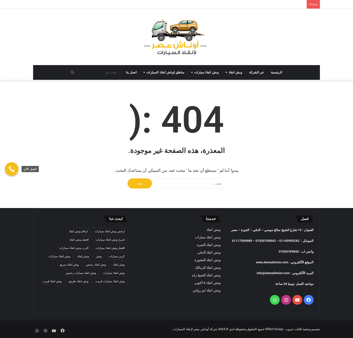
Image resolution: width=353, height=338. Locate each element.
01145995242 (289, 241)
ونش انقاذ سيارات (206, 72)
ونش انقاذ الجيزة (209, 245)
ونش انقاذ (235, 72)
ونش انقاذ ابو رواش (207, 290)
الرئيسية (276, 72)
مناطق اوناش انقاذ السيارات (165, 72)
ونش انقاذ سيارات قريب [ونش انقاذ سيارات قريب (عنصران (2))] (110, 281)
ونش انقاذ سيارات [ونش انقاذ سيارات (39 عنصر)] (114, 273)
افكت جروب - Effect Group (283, 329)
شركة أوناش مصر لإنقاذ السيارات (195, 329)
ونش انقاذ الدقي (209, 252)
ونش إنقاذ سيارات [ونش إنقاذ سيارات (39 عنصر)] (59, 256)
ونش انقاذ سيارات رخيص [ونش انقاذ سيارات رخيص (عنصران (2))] (81, 273)
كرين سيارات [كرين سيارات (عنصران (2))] (117, 256)
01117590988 (242, 241)
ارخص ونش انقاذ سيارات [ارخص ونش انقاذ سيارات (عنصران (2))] (110, 231)
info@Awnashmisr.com (273, 273)
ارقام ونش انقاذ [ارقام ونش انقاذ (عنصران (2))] (78, 231)
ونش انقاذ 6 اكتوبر (208, 283)
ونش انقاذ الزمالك (208, 267)
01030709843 (266, 241)
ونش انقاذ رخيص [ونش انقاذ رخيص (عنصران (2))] (96, 264)
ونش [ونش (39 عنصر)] (99, 256)
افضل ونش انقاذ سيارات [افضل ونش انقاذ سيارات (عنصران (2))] (110, 248)
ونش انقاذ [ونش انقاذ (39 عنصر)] (119, 264)
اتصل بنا (131, 72)
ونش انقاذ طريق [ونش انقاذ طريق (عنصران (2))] (78, 281)
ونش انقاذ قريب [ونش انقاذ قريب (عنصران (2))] (52, 281)
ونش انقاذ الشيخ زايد (206, 275)
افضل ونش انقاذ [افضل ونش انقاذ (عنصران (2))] (79, 239)
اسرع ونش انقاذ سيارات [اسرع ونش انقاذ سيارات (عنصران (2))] (110, 239)
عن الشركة (256, 72)
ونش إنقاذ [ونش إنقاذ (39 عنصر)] (83, 256)
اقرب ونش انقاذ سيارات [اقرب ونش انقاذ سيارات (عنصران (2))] (73, 248)
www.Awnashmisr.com (272, 262)
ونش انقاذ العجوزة (208, 260)
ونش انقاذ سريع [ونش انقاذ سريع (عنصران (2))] (69, 264)
